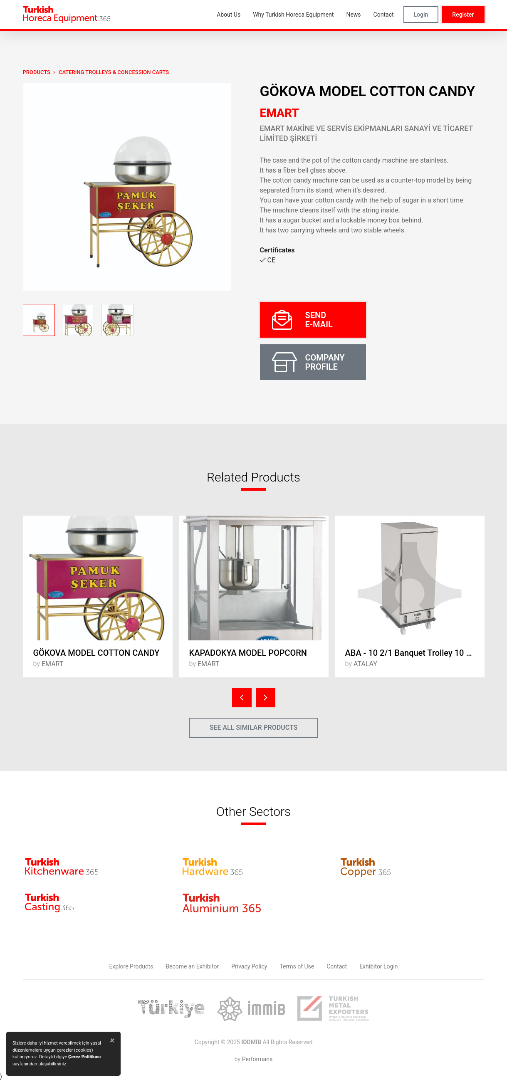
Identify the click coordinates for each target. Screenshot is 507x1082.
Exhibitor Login (378, 966)
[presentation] (242, 697)
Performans (257, 1059)
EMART (279, 113)
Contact (336, 966)
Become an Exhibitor (192, 966)
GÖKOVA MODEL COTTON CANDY (96, 653)
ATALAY (365, 664)
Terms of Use (296, 966)
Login (421, 14)
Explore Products (131, 966)
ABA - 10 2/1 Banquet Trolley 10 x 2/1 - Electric (415, 653)
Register (463, 14)
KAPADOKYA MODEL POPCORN (248, 653)
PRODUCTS (36, 72)
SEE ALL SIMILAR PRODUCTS (254, 727)
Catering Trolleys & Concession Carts (114, 72)
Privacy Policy (249, 966)
